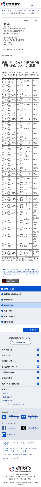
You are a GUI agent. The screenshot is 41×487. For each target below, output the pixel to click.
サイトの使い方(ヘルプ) (11, 454)
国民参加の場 (8, 322)
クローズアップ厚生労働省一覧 (14, 404)
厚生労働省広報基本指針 (12, 294)
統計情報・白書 (20, 372)
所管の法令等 (20, 378)
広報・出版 (8, 311)
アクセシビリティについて (30, 450)
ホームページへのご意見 (11, 459)
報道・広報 (20, 355)
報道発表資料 (8, 305)
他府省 (5, 393)
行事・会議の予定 (10, 316)
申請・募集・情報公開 (20, 383)
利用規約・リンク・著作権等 (11, 444)
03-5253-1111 (21, 479)
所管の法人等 (7, 397)
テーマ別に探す (20, 349)
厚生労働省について (20, 366)
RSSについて (27, 454)
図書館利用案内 (8, 400)
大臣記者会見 (8, 300)
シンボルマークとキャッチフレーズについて (11, 450)
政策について (20, 361)
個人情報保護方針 (29, 443)
